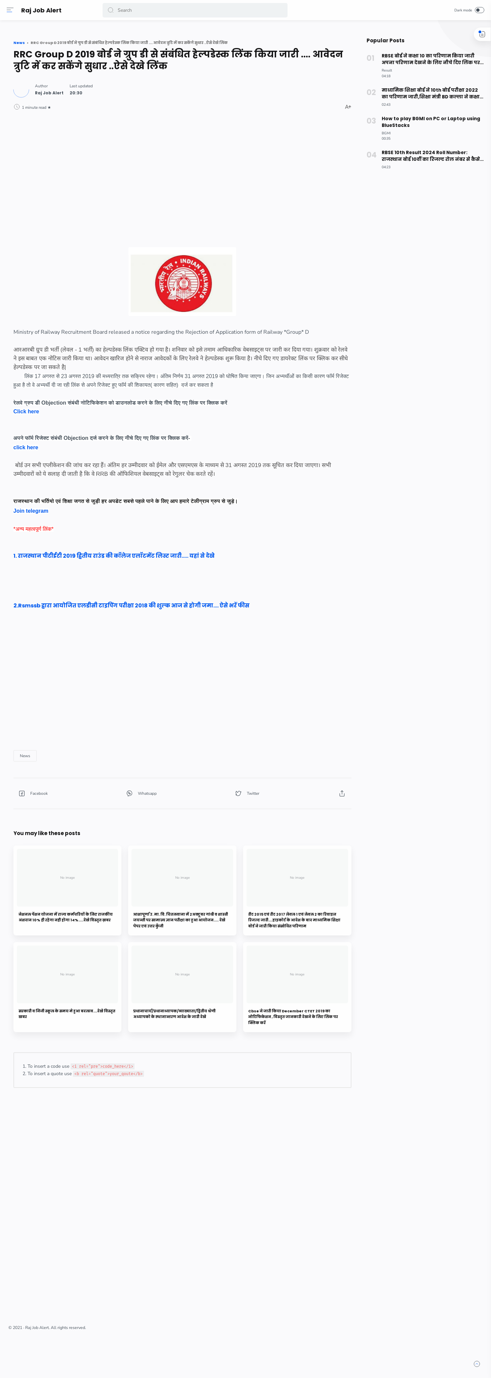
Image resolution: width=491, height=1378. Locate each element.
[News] (121, 808)
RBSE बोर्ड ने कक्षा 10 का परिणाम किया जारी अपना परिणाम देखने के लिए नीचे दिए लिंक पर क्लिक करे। (425, 59)
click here (121, 482)
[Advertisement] (227, 182)
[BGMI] (382, 133)
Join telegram (126, 554)
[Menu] (11, 10)
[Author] (145, 101)
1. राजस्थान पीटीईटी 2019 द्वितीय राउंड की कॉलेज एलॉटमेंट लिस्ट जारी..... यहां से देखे (209, 599)
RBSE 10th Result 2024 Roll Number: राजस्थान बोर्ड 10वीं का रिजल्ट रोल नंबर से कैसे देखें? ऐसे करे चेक (426, 156)
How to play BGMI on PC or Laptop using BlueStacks (427, 122)
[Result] (383, 70)
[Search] (196, 10)
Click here (122, 447)
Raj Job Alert (43, 10)
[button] (112, 10)
